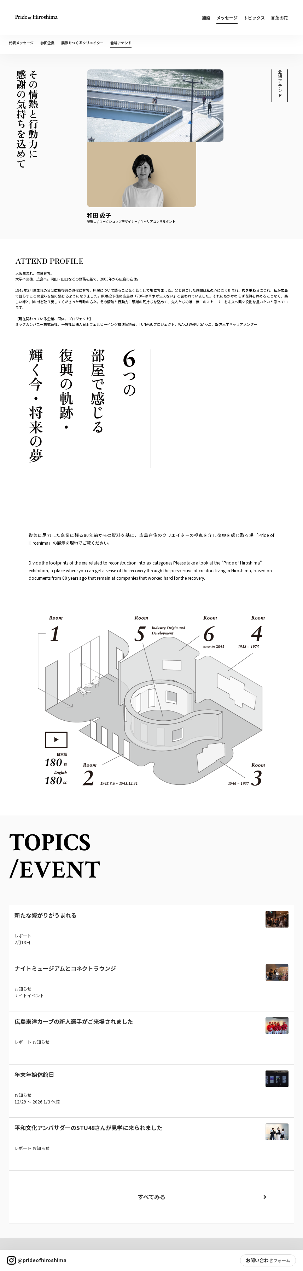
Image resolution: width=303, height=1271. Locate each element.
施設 (206, 18)
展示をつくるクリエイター (82, 42)
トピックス (254, 18)
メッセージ (227, 18)
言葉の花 (279, 18)
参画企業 (47, 42)
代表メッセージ (21, 42)
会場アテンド (121, 42)
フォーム (281, 1260)
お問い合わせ (259, 1260)
